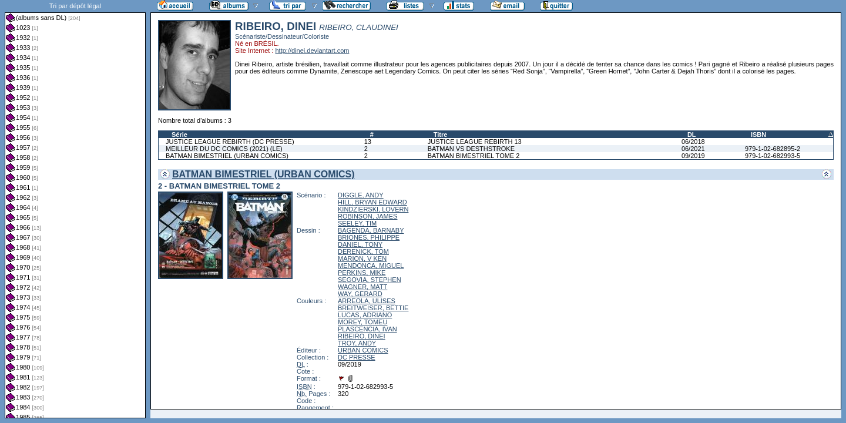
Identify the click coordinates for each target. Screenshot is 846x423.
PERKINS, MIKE (361, 272)
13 (367, 141)
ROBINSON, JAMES (367, 216)
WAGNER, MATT (362, 286)
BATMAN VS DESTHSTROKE (471, 148)
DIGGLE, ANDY (361, 195)
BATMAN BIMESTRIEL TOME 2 (474, 155)
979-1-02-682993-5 (772, 155)
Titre (441, 134)
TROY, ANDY (357, 343)
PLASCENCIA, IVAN (367, 329)
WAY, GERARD (360, 293)
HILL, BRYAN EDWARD (372, 202)
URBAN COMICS (363, 350)
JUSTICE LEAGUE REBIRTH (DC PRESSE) (230, 141)
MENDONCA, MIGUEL (371, 265)
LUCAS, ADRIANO (365, 314)
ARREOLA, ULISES (366, 300)
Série (179, 134)
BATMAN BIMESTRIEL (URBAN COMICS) (227, 155)
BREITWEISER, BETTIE (373, 307)
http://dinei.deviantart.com (312, 50)
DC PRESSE (356, 357)
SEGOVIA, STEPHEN (369, 279)
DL (691, 134)
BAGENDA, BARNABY (371, 230)
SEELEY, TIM (357, 223)
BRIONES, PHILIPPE (369, 237)
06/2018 (693, 141)
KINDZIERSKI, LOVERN (373, 209)
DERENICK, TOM (363, 251)
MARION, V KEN (362, 258)
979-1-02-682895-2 (772, 148)
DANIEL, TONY (360, 244)
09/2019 (693, 155)
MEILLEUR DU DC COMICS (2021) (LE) (224, 148)
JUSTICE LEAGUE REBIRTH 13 (475, 141)
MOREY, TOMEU (362, 321)
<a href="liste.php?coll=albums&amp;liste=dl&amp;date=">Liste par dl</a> (75, 209)
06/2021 (693, 148)
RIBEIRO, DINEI (361, 336)
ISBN (758, 134)
